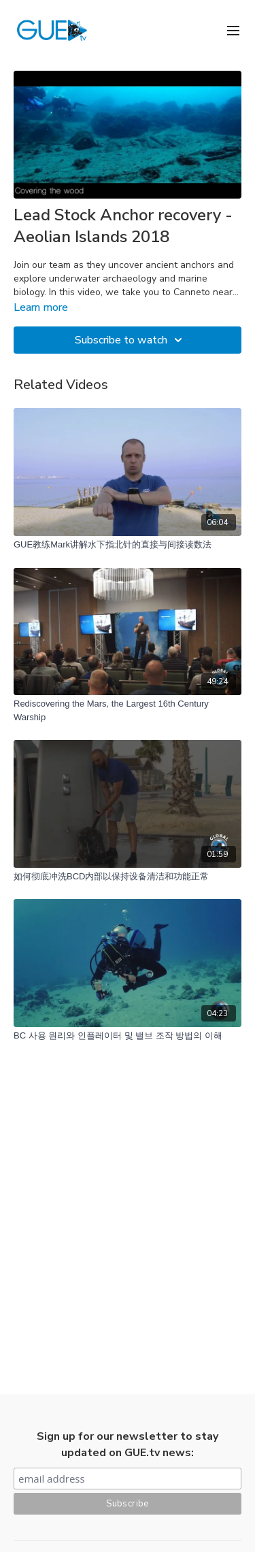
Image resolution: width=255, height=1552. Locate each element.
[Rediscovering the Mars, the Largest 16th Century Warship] (127, 710)
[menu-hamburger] (233, 29)
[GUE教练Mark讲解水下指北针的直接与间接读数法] (127, 545)
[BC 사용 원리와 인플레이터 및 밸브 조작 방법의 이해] (127, 1036)
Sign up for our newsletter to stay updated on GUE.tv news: (127, 1444)
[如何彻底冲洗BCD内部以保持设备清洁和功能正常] (127, 876)
